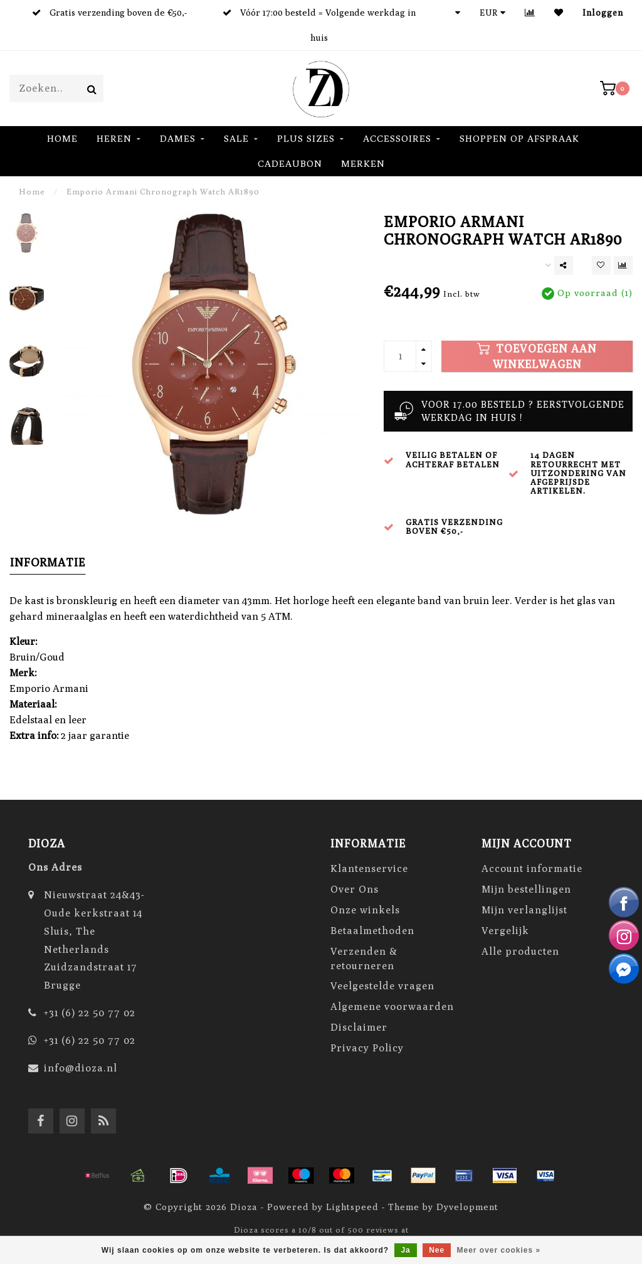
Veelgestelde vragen (382, 986)
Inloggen (602, 12)
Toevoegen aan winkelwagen (537, 356)
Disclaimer (358, 1027)
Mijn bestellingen (526, 889)
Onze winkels (365, 910)
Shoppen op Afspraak (519, 138)
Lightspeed (352, 1206)
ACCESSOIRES (397, 138)
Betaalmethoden (372, 931)
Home (62, 138)
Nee (437, 1250)
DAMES (178, 138)
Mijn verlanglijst (524, 910)
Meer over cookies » (499, 1250)
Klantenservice (369, 868)
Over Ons (354, 889)
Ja (405, 1250)
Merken (363, 163)
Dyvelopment (467, 1206)
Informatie (47, 562)
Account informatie (532, 868)
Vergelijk (505, 931)
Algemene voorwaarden (392, 1006)
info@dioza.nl (80, 1068)
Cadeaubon (290, 163)
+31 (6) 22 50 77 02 (89, 1013)
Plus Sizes (306, 138)
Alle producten (520, 951)
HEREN (114, 138)
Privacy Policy (367, 1048)
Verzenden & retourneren (363, 958)
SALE (236, 138)
